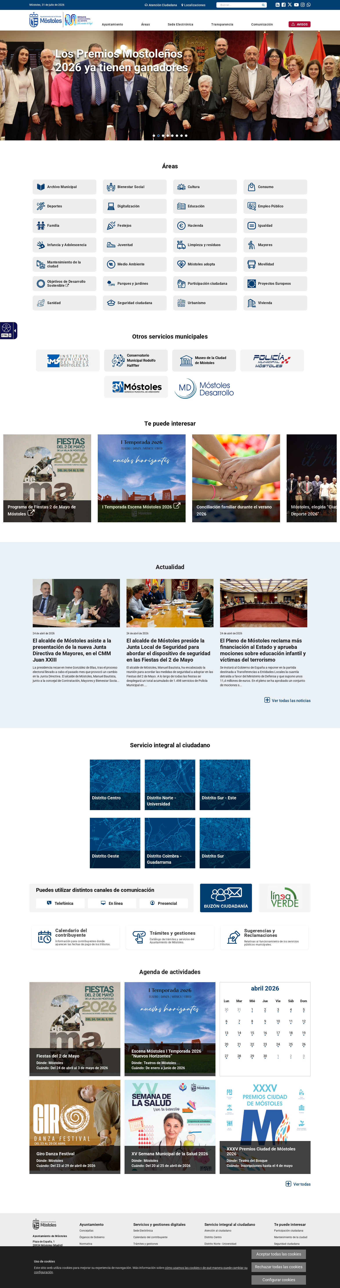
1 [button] (154, 135)
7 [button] (181, 135)
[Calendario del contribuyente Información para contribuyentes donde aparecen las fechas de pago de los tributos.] (75, 937)
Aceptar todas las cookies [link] (278, 1254)
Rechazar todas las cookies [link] (278, 1267)
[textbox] (238, 5)
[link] (5, 327)
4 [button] (167, 135)
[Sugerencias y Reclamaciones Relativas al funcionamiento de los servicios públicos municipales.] (264, 937)
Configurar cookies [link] (278, 1280)
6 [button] (177, 135)
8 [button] (186, 135)
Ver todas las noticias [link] (291, 700)
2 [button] (158, 135)
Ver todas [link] (302, 1184)
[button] (263, 5)
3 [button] (163, 135)
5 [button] (172, 135)
